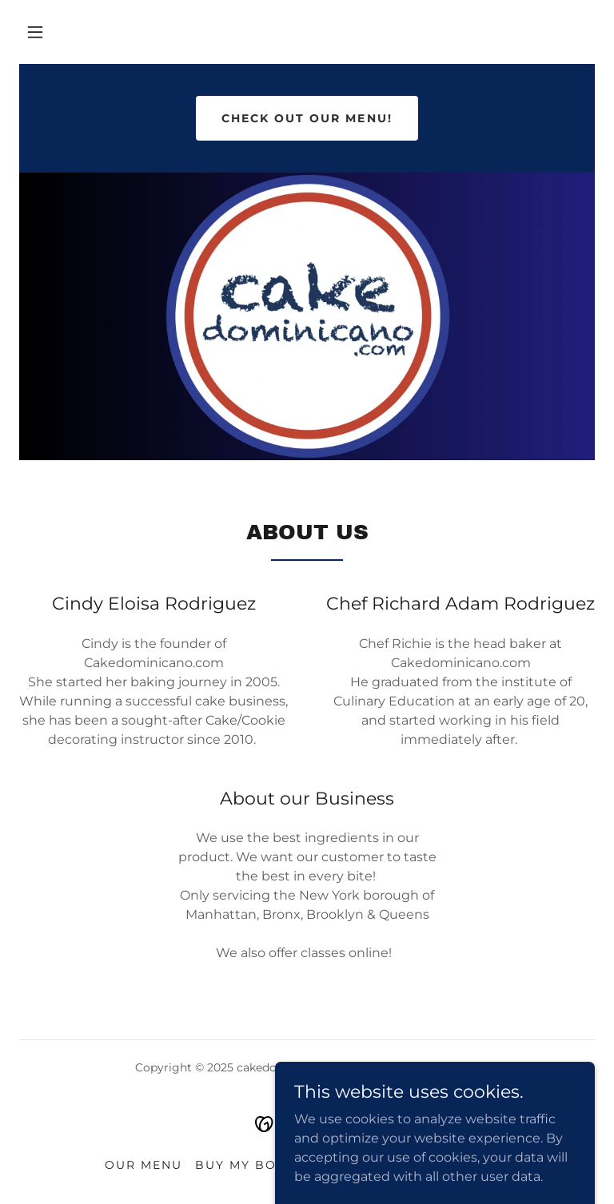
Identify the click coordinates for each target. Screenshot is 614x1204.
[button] (35, 32)
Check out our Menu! (306, 118)
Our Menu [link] (143, 1165)
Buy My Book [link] (246, 1165)
